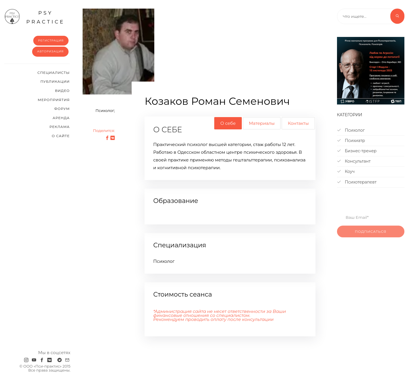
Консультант (354, 161)
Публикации (55, 81)
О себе (227, 123)
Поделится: (104, 130)
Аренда (61, 118)
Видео (62, 90)
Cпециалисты (53, 72)
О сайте (61, 136)
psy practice (34, 17)
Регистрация (51, 40)
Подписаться (370, 237)
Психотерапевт (357, 182)
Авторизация (50, 51)
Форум (62, 108)
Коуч (346, 171)
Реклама (60, 127)
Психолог (351, 130)
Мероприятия (54, 100)
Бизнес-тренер (357, 150)
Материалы (262, 123)
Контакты (298, 123)
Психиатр (351, 140)
